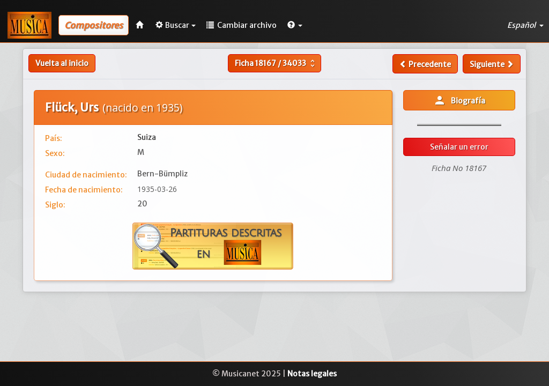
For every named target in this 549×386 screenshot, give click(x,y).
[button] (295, 25)
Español (525, 25)
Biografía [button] (459, 100)
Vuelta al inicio (61, 63)
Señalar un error (459, 147)
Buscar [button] (175, 25)
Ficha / (276, 63)
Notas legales (312, 373)
